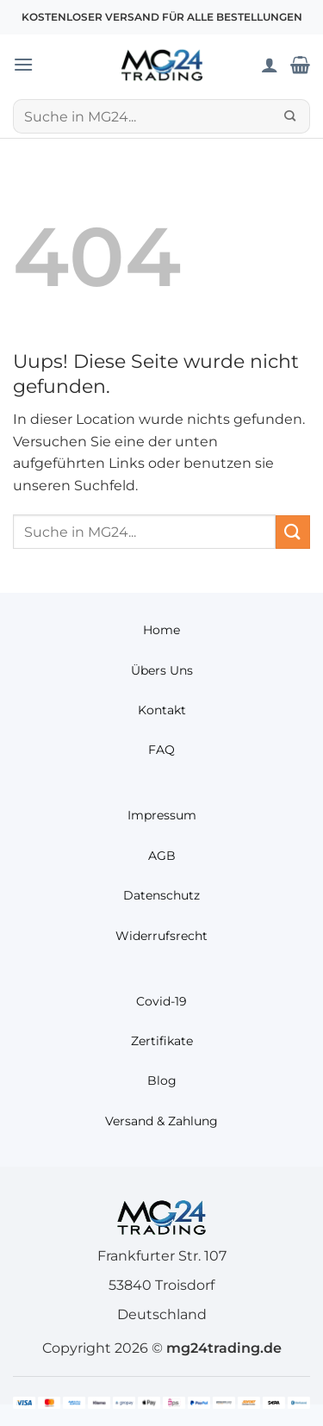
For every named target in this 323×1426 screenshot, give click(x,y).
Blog (162, 1080)
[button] (23, 64)
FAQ (161, 749)
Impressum (161, 815)
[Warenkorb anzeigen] (300, 65)
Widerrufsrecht (161, 935)
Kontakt (162, 710)
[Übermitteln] (290, 116)
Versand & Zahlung (161, 1121)
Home (161, 630)
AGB (162, 855)
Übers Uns (162, 670)
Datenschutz (161, 895)
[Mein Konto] (269, 65)
